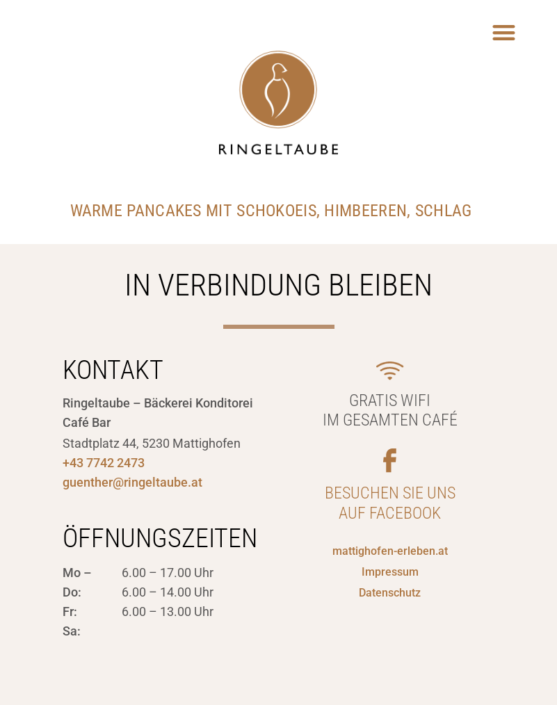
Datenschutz (390, 592)
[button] (504, 32)
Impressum (390, 571)
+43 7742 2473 (104, 462)
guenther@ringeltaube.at (132, 482)
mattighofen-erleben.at (390, 551)
